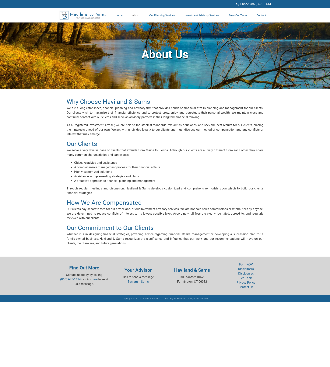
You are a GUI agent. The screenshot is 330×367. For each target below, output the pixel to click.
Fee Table (246, 278)
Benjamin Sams (138, 281)
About (135, 15)
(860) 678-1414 (70, 279)
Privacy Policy (246, 282)
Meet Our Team (238, 15)
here (94, 279)
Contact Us (246, 287)
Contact (261, 15)
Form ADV (246, 264)
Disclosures (246, 273)
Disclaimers (246, 269)
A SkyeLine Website (198, 298)
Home (118, 15)
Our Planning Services (162, 15)
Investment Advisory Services (202, 15)
